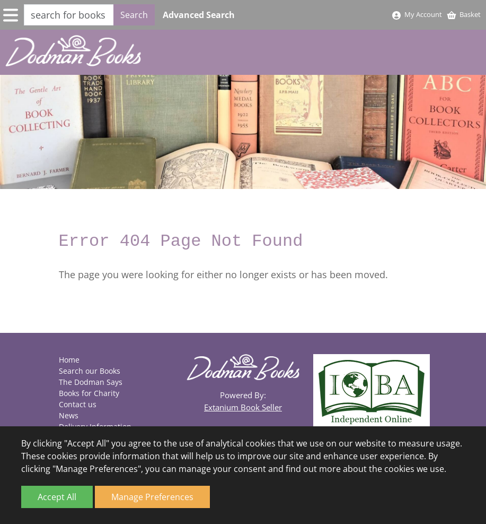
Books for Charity (89, 393)
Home (69, 360)
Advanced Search (199, 15)
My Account (416, 14)
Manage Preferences (152, 497)
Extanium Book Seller (243, 407)
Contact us (77, 404)
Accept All (57, 497)
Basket (463, 14)
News (68, 415)
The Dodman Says (90, 382)
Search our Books (89, 371)
